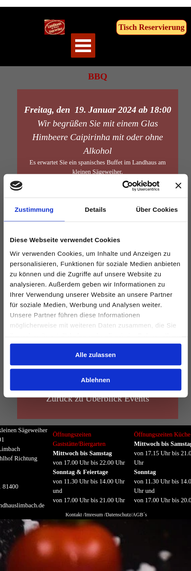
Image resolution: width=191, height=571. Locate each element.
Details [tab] (95, 209)
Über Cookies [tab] (157, 209)
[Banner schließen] (178, 186)
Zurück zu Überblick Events (97, 398)
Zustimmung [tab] (34, 209)
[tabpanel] (91, 477)
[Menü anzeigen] (83, 45)
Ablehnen (95, 379)
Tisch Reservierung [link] (151, 27)
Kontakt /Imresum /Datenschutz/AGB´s (106, 515)
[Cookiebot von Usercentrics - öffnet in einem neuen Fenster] (122, 185)
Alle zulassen (95, 354)
